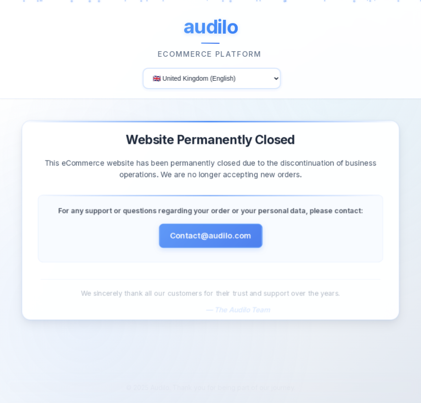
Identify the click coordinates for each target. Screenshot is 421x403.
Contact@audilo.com (210, 238)
